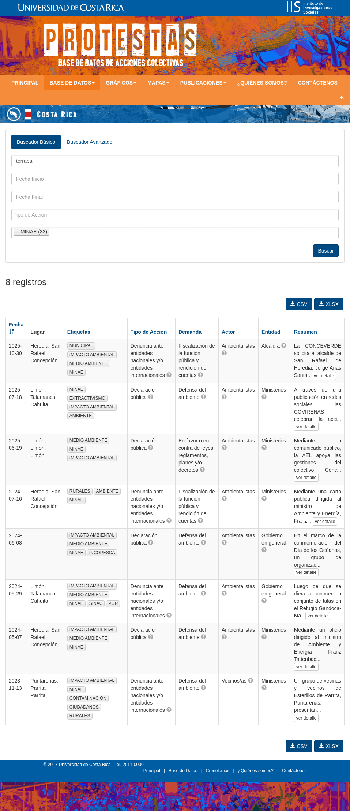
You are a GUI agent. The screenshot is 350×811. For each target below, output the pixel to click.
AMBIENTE (80, 415)
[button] (169, 374)
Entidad (270, 332)
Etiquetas (78, 332)
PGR (113, 603)
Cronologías (218, 770)
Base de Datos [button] (72, 83)
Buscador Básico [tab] (36, 142)
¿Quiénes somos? (262, 83)
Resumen (305, 332)
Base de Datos (183, 770)
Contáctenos (318, 83)
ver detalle (324, 375)
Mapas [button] (158, 83)
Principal (24, 83)
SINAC (96, 603)
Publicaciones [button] (203, 83)
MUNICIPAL (81, 345)
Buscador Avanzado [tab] (89, 142)
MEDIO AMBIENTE (88, 363)
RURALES (79, 491)
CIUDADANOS (84, 707)
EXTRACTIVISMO (87, 398)
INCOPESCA (102, 552)
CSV (299, 304)
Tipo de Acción (149, 332)
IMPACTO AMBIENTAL (91, 354)
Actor (228, 332)
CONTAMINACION (87, 698)
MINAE (76, 372)
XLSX (329, 304)
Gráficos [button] (121, 83)
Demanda (190, 332)
